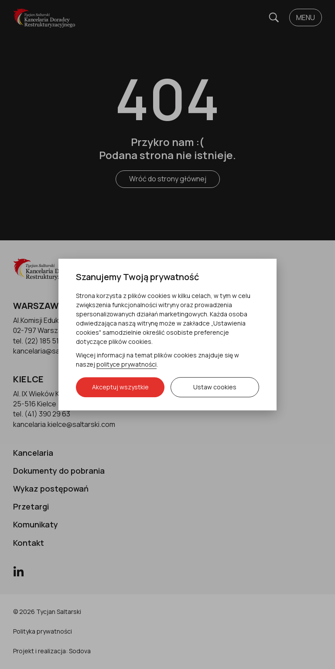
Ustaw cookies (214, 387)
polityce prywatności (126, 364)
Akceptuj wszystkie (120, 387)
